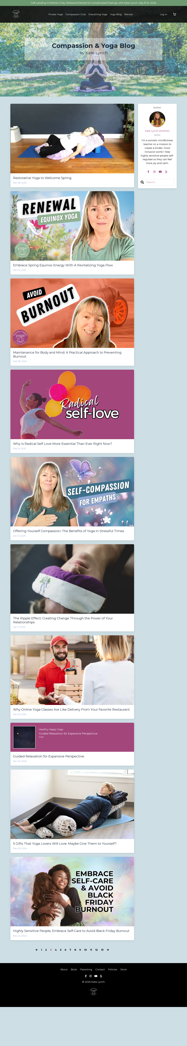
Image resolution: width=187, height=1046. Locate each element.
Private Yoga (55, 14)
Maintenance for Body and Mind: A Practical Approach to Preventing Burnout (69, 362)
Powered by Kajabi (93, 1039)
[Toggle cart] (174, 14)
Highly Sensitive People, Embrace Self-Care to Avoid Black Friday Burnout (70, 967)
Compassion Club (75, 14)
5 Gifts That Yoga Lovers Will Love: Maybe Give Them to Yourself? (67, 874)
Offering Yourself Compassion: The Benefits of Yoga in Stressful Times (65, 547)
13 (102, 988)
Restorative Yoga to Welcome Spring (48, 178)
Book (74, 1008)
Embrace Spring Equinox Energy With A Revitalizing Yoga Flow (69, 269)
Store (123, 1008)
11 (91, 988)
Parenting (86, 1008)
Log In (163, 14)
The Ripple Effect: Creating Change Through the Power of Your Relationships (70, 640)
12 (96, 988)
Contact (100, 1008)
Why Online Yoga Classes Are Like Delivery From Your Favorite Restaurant (65, 733)
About (64, 1008)
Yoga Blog (117, 14)
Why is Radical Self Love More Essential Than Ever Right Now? (67, 454)
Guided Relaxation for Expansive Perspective (56, 783)
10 (85, 988)
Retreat (129, 14)
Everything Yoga (98, 14)
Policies (112, 1008)
